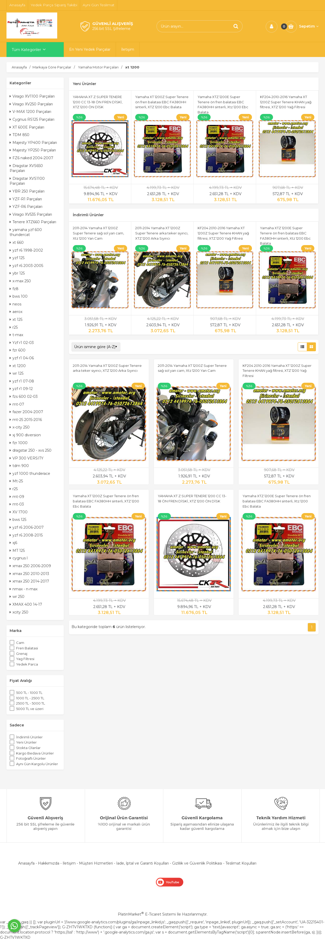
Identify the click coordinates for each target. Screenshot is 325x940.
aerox (16, 311)
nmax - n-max (23, 589)
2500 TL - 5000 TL (30, 703)
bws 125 (18, 519)
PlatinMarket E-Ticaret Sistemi (147, 914)
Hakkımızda (48, 863)
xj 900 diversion (25, 435)
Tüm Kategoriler (26, 49)
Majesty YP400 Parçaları (33, 142)
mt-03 (17, 504)
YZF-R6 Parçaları (26, 206)
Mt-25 (16, 481)
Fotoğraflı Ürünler (31, 758)
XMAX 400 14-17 (26, 604)
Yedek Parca (27, 664)
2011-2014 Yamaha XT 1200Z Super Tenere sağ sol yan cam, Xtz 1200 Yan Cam (98, 233)
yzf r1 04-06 (22, 358)
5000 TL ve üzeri (29, 709)
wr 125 (16, 373)
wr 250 (17, 596)
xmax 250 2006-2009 (30, 566)
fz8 (14, 288)
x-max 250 (20, 281)
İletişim (69, 863)
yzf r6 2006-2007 (27, 527)
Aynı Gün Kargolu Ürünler (37, 764)
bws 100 (19, 296)
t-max (16, 334)
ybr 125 (17, 273)
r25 (14, 327)
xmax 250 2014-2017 (29, 581)
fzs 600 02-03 (24, 396)
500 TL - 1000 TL (29, 692)
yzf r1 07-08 (22, 381)
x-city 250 (20, 427)
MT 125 (17, 550)
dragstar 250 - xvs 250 (30, 450)
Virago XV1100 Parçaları (32, 96)
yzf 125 (17, 257)
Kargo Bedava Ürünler (35, 753)
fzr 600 (17, 350)
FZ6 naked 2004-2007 (31, 158)
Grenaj (21, 653)
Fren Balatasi (27, 648)
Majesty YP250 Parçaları (33, 150)
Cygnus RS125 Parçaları (32, 119)
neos (15, 304)
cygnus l (19, 558)
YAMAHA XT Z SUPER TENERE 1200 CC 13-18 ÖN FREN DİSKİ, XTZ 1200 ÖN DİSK (97, 102)
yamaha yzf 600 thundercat (26, 232)
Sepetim (308, 26)
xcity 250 (19, 612)
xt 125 (16, 319)
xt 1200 (18, 365)
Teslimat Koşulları (240, 863)
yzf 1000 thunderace (30, 473)
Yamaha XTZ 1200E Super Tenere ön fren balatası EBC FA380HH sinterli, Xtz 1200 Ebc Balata (277, 501)
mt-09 (17, 496)
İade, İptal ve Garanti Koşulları (142, 863)
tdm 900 (19, 465)
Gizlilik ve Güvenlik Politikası (197, 863)
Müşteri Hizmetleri (96, 863)
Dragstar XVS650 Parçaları (26, 168)
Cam (20, 643)
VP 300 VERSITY (26, 458)
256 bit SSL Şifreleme (111, 28)
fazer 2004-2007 (26, 412)
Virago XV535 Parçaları (31, 214)
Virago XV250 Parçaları (31, 104)
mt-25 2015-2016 (26, 419)
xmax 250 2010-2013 (29, 573)
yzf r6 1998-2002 (26, 250)
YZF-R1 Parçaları (26, 199)
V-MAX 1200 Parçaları (30, 111)
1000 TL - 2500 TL (30, 698)
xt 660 (17, 242)
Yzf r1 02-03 (22, 342)
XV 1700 (19, 512)
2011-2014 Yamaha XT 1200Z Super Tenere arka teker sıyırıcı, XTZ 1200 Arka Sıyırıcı (161, 233)
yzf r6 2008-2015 (26, 535)
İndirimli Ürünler (29, 737)
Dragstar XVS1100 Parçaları (27, 181)
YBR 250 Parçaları (27, 191)
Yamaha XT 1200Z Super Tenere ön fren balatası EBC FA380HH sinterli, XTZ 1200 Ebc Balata (161, 102)
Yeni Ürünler (26, 742)
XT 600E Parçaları (27, 127)
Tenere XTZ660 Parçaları (33, 222)
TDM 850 (19, 134)
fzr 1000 (19, 442)
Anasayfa (26, 863)
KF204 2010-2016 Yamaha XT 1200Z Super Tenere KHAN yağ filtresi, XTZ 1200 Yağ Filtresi (285, 102)
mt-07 (17, 404)
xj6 (13, 542)
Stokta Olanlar (28, 748)
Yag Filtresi (25, 659)
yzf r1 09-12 (21, 388)
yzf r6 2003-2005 (26, 265)
